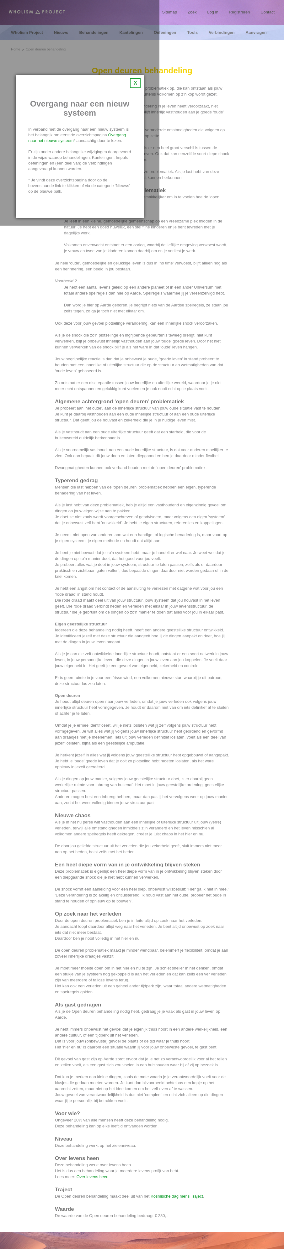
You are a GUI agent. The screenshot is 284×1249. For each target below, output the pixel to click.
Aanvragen (256, 32)
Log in (212, 12)
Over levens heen (93, 1176)
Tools (192, 32)
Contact (267, 12)
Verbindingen (221, 32)
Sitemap (169, 12)
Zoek (192, 12)
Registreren (239, 12)
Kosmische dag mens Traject (177, 1196)
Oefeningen (165, 32)
